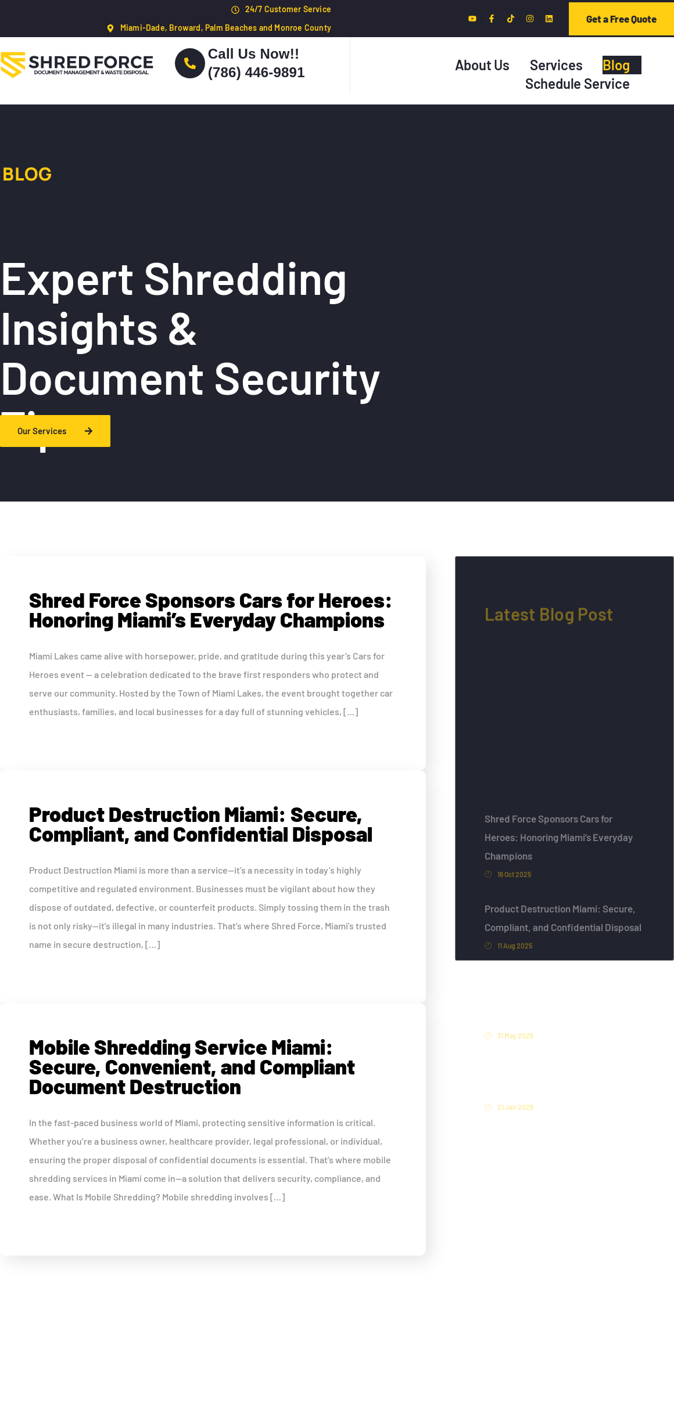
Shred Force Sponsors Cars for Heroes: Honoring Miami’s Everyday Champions (211, 609)
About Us (482, 64)
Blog (616, 64)
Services (556, 64)
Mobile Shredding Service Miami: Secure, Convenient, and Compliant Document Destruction (192, 1066)
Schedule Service (577, 83)
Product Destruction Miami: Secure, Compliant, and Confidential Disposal (200, 823)
